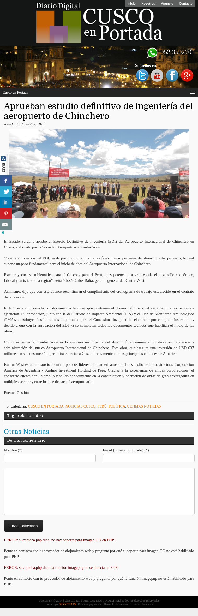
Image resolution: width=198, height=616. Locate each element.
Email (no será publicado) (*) (126, 450)
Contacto (185, 3)
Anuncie (166, 3)
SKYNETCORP (67, 612)
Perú (102, 406)
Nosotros (147, 3)
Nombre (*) (13, 450)
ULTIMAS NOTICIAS (144, 406)
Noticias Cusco (80, 406)
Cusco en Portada (46, 406)
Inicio (130, 3)
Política (117, 406)
